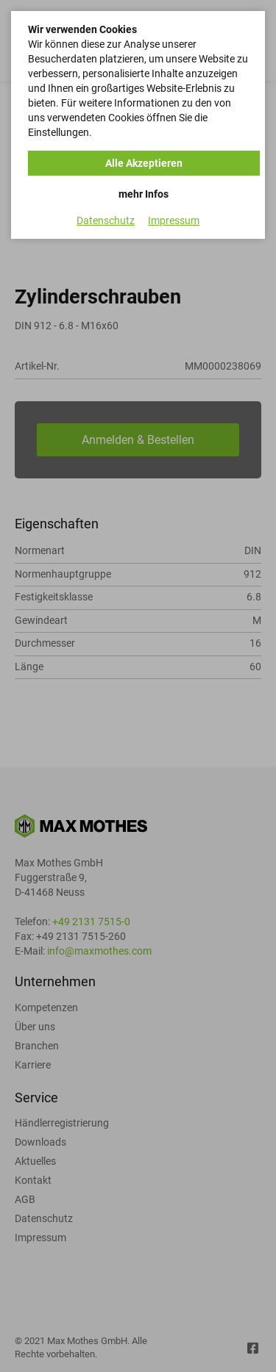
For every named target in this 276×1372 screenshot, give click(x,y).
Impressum (173, 220)
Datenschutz (106, 220)
